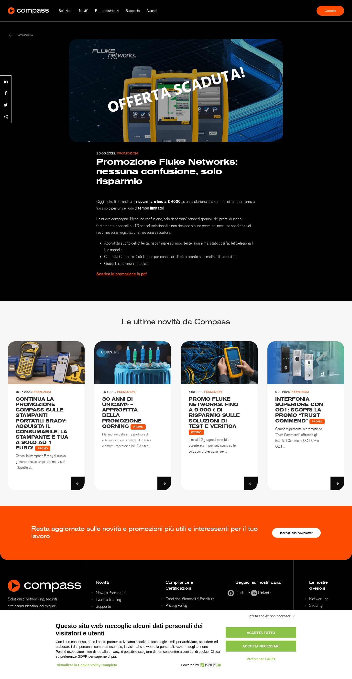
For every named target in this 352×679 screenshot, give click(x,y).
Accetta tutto (261, 633)
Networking (318, 598)
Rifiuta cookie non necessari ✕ (271, 616)
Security (316, 605)
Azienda (152, 10)
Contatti (330, 10)
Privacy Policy (176, 605)
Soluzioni (65, 10)
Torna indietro (21, 35)
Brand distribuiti (107, 10)
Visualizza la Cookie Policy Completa (87, 665)
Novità (83, 10)
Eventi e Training (108, 599)
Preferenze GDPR (261, 659)
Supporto (133, 10)
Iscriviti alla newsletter (296, 532)
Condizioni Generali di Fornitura (190, 598)
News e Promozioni (111, 592)
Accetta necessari (260, 646)
